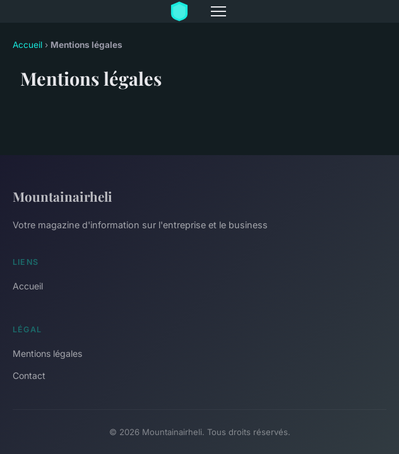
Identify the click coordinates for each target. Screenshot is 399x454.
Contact (29, 375)
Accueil (27, 45)
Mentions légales (47, 353)
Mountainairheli (62, 196)
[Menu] (218, 11)
